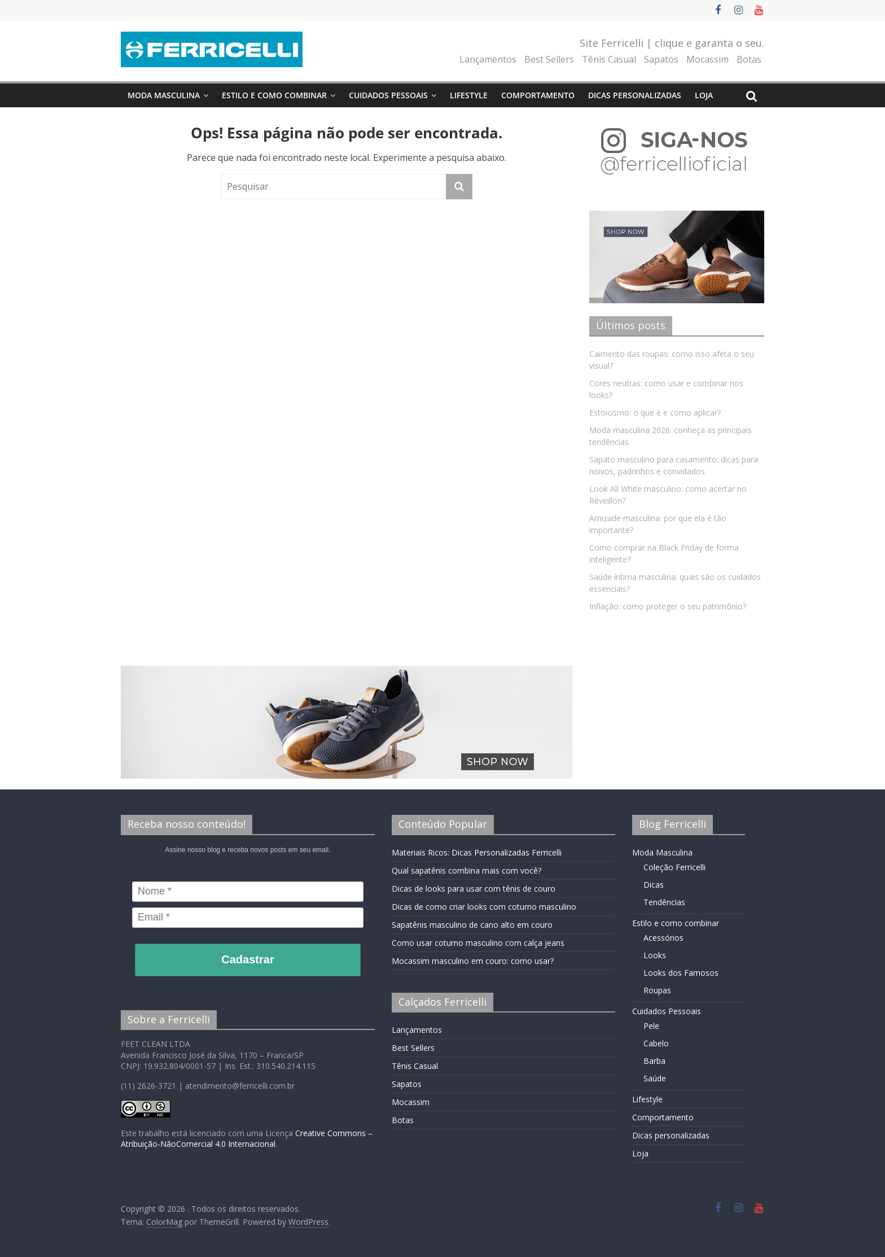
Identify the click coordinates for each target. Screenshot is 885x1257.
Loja (704, 95)
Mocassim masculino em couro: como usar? (473, 960)
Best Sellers (549, 59)
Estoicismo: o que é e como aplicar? (655, 412)
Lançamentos (487, 59)
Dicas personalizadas (634, 95)
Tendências (664, 902)
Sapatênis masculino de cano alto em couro (472, 924)
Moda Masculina (164, 95)
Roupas (657, 990)
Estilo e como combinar (274, 95)
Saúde (654, 1078)
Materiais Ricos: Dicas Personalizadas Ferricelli (477, 852)
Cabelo (656, 1043)
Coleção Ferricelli (674, 867)
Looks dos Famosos (680, 972)
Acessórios (663, 937)
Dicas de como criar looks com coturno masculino (484, 906)
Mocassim (707, 59)
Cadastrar (247, 959)
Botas (749, 59)
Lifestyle (469, 95)
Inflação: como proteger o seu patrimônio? (667, 606)
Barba (654, 1060)
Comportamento (538, 95)
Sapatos (661, 59)
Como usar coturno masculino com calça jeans (478, 942)
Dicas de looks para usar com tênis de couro (473, 888)
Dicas (653, 884)
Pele (651, 1025)
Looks (654, 955)
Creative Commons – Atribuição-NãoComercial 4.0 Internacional (247, 1139)
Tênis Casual (609, 59)
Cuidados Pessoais (388, 95)
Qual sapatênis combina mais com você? (466, 870)
